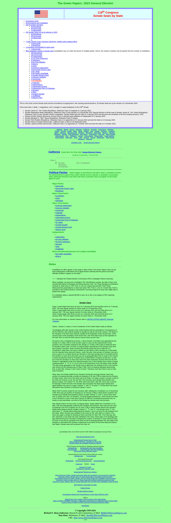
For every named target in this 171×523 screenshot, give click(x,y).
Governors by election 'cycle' (85, 469)
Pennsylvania (88, 136)
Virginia (93, 137)
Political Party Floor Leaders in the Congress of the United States (85, 499)
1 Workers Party (36, 98)
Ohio (67, 136)
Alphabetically (72, 448)
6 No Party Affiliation (38, 62)
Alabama (59, 129)
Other (57, 247)
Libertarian (59, 201)
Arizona (72, 129)
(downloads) (85, 505)
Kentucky (104, 131)
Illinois (80, 131)
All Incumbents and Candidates (37, 23)
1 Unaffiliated (35, 96)
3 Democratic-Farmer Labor (41, 70)
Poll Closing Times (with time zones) (85, 451)
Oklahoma (73, 136)
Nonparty (58, 244)
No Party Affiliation (62, 239)
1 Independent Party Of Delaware (43, 88)
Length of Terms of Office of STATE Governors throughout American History (85, 502)
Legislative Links (76, 142)
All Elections (69, 461)
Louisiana (111, 131)
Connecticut (102, 129)
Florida (57, 131)
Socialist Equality (61, 225)
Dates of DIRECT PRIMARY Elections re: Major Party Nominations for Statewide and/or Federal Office (85, 501)
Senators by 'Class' (85, 467)
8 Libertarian (35, 60)
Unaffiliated (59, 249)
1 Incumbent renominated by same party (40, 47)
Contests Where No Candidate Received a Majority (85, 443)
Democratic (59, 186)
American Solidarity (62, 208)
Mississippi (97, 133)
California (86, 129)
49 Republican (36, 27)
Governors (79, 464)
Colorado (94, 129)
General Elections (99, 461)
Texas (75, 137)
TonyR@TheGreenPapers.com (99, 515)
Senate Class (85, 303)
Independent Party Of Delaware (66, 220)
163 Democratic (36, 55)
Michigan (81, 133)
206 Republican (36, 53)
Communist (59, 210)
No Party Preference (62, 242)
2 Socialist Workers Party (40, 75)
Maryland (63, 133)
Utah (80, 137)
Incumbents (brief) (32, 21)
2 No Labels (35, 72)
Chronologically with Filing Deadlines (92, 449)
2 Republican (35, 45)
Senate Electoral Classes (91, 142)
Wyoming (89, 139)
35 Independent (36, 57)
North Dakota (59, 136)
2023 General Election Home (85, 437)
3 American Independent (39, 68)
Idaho (75, 131)
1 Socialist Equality (37, 94)
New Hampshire (73, 134)
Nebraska (57, 134)
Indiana (86, 131)
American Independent (63, 206)
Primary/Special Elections (83, 461)
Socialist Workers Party (63, 227)
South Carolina (109, 136)
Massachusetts (72, 133)
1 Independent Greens (39, 86)
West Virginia (110, 137)
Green (57, 198)
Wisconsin (81, 139)
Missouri (105, 133)
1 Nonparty (35, 90)
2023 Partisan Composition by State (85, 485)
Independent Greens (62, 218)
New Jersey (84, 134)
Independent (59, 237)
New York (101, 134)
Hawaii (69, 131)
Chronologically (72, 449)
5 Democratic (35, 43)
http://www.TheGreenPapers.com (88, 518)
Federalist (59, 213)
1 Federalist (35, 83)
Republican (59, 191)
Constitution (59, 196)
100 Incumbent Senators (34, 25)
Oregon (80, 136)
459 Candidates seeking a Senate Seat (39, 51)
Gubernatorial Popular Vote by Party (85, 440)
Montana (112, 133)
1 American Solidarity (38, 77)
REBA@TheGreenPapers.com (114, 513)
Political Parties (58, 172)
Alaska (66, 129)
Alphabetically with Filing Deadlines (91, 448)
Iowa (91, 131)
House (93, 464)
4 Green (34, 66)
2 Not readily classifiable (39, 73)
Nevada (64, 134)
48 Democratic (36, 29)
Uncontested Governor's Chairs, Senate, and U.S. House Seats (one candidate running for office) (85, 478)
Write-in (58, 256)
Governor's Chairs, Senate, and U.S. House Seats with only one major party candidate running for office (85, 481)
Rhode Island (99, 136)
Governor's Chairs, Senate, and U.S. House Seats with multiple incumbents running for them (85, 480)
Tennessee (68, 137)
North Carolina (110, 134)
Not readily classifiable (63, 254)
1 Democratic (35, 49)
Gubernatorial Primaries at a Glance (85, 472)
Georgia (63, 131)
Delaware (110, 129)
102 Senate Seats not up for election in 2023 (41, 32)
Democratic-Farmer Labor (64, 188)
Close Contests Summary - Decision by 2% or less (85, 441)
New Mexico (93, 134)
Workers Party (60, 230)
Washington (100, 137)
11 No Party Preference (39, 58)
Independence (60, 215)
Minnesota (89, 133)
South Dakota (59, 137)
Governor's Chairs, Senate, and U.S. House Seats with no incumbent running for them (85, 477)
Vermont (86, 137)
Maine (56, 133)
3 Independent (36, 30)
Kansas (97, 131)
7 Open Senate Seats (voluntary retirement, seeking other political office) (51, 42)
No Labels (59, 222)
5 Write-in (34, 64)
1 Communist (35, 79)
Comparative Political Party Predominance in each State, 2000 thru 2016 (85, 494)
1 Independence (36, 85)
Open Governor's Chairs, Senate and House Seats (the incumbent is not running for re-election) (85, 475)
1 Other (33, 92)
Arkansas (79, 129)
